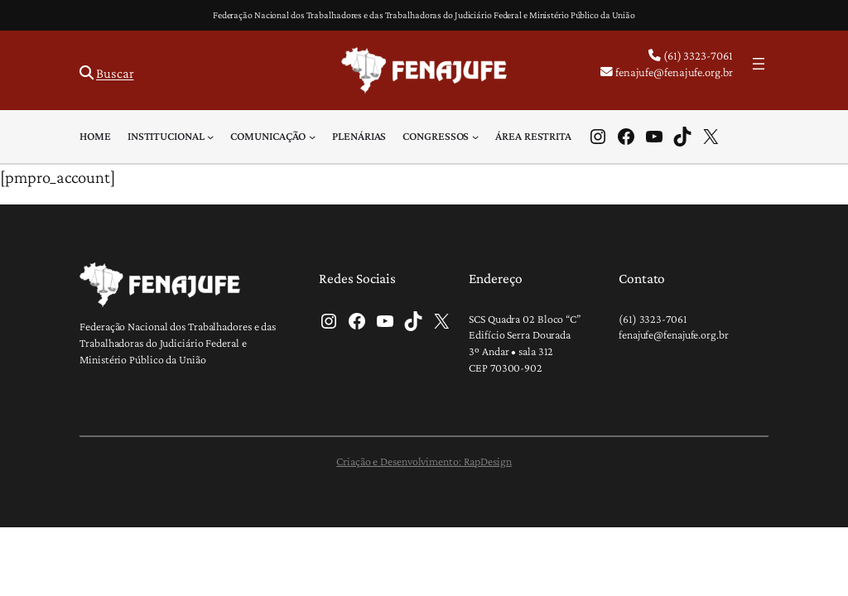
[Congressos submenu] (475, 136)
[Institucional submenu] (210, 136)
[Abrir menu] (758, 64)
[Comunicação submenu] (312, 136)
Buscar (114, 73)
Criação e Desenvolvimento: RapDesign (423, 461)
